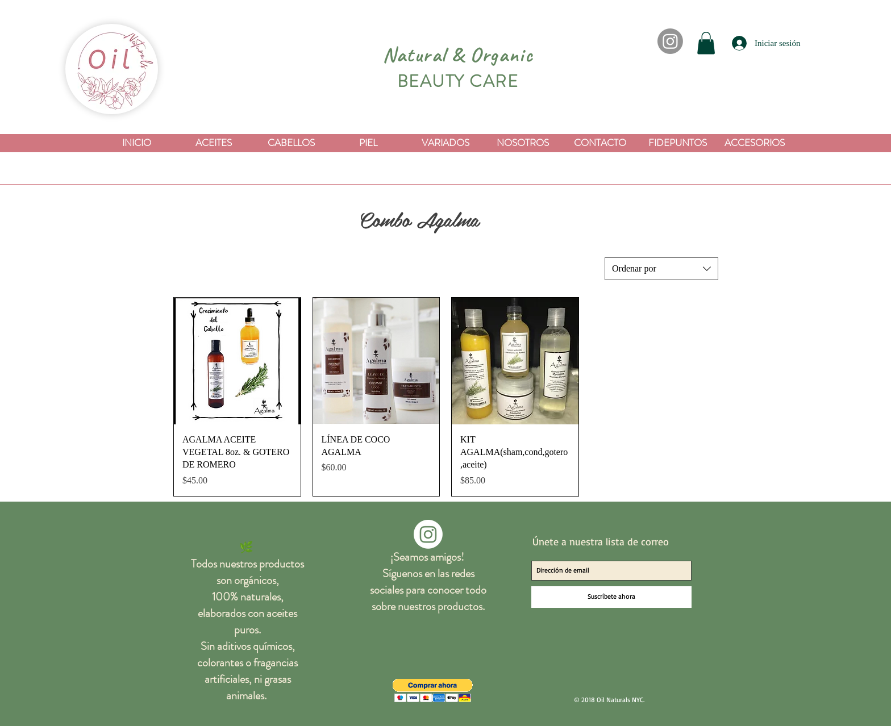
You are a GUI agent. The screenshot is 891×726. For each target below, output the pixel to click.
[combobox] (661, 268)
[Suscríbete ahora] (611, 597)
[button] (706, 43)
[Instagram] (670, 41)
